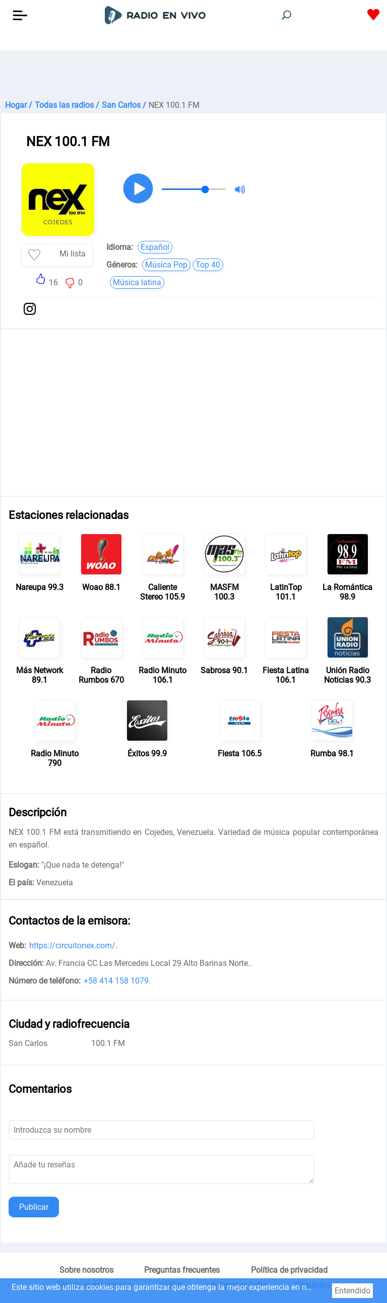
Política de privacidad (289, 1270)
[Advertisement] (193, 75)
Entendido (352, 1290)
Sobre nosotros (86, 1270)
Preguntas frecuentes (182, 1270)
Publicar (33, 1207)
